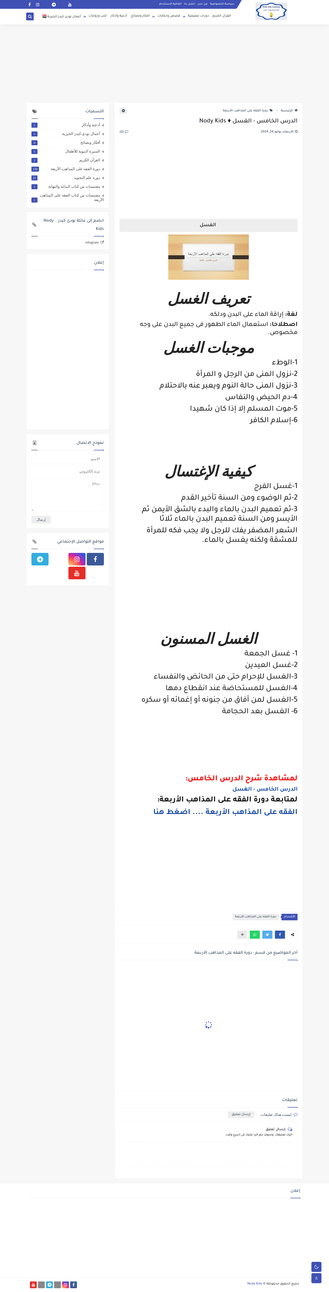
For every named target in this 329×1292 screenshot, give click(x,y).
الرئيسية (289, 111)
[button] (280, 935)
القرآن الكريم (222, 16)
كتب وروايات (98, 16)
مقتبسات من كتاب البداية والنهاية (65, 186)
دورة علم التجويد (65, 177)
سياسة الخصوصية (222, 4)
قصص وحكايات (168, 16)
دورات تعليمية (198, 16)
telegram (92, 242)
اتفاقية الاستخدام (170, 4)
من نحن (202, 4)
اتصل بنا (189, 4)
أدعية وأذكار (118, 16)
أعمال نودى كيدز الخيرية (65, 133)
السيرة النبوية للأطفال (65, 151)
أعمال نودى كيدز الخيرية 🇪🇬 (61, 17)
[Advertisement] (164, 63)
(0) (123, 132)
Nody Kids (254, 1284)
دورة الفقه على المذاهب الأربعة (248, 111)
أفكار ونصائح (140, 16)
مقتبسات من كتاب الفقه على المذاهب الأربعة (67, 197)
